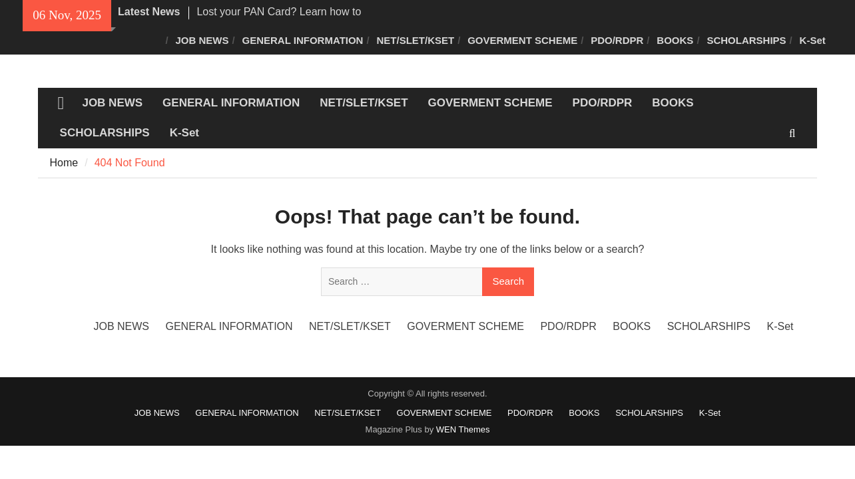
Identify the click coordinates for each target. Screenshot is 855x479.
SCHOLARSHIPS (746, 40)
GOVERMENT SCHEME (522, 40)
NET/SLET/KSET (415, 40)
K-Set (813, 40)
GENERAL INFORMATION (303, 40)
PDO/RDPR (617, 40)
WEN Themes (463, 429)
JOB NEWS (202, 40)
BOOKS (675, 40)
